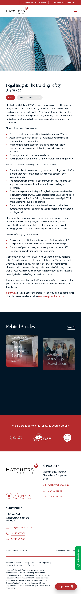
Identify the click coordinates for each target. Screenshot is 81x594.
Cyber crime (32, 565)
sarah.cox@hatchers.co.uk (51, 296)
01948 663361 (63, 2)
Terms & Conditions (13, 563)
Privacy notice (29, 563)
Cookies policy (43, 563)
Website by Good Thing (65, 551)
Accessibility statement (16, 565)
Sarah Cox (11, 292)
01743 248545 (34, 2)
